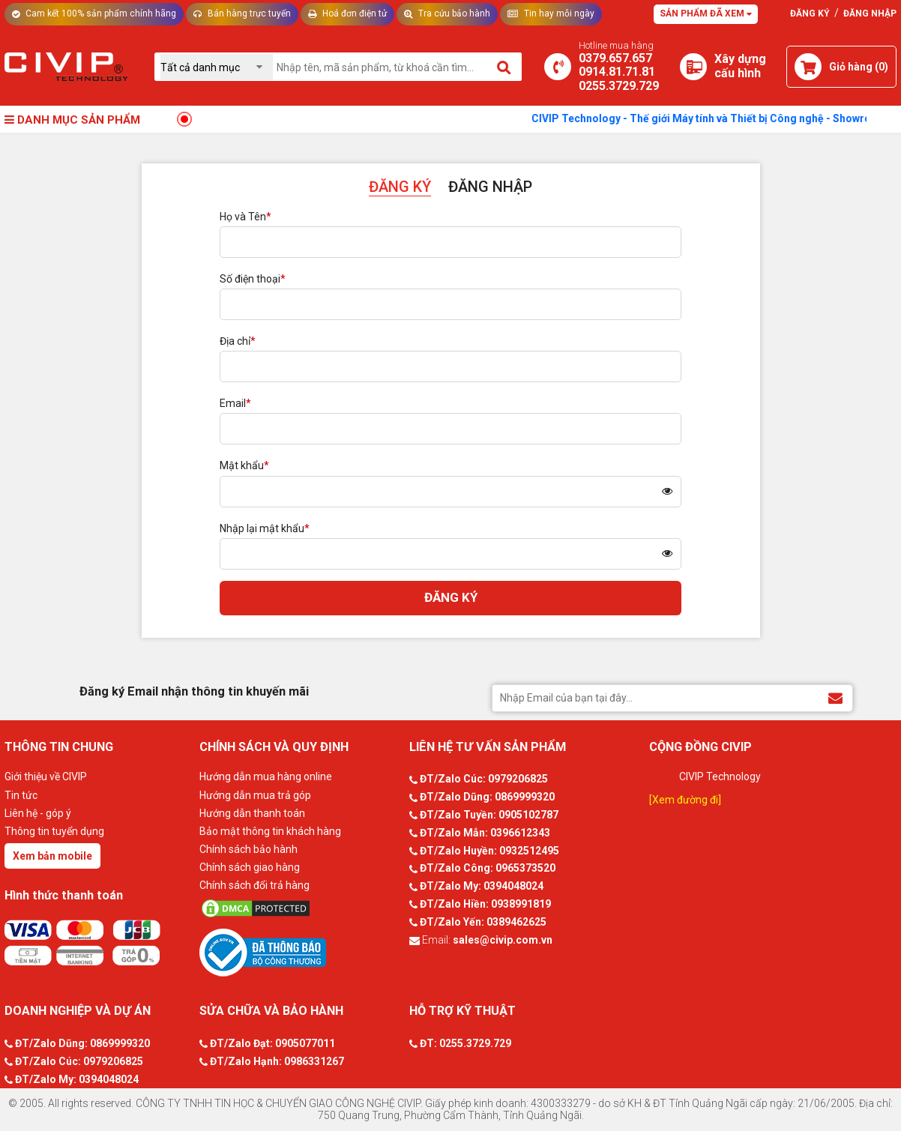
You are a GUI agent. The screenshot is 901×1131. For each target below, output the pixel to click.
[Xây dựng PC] (693, 66)
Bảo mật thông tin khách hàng (270, 831)
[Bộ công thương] (300, 952)
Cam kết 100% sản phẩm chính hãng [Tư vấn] (94, 13)
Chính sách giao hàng (249, 867)
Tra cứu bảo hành (447, 13)
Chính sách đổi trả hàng (254, 885)
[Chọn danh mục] (216, 67)
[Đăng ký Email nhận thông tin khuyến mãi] (835, 697)
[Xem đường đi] (685, 800)
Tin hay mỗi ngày (550, 13)
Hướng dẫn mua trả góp (255, 795)
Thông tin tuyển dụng (54, 831)
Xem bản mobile (52, 856)
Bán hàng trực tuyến (242, 13)
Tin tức (20, 795)
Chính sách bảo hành (248, 849)
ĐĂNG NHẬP (490, 187)
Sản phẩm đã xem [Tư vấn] (706, 13)
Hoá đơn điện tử (347, 13)
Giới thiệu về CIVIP (45, 776)
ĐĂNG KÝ (400, 187)
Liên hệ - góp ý (37, 813)
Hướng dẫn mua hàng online (265, 776)
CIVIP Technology (720, 776)
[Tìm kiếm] (505, 66)
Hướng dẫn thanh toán (252, 813)
